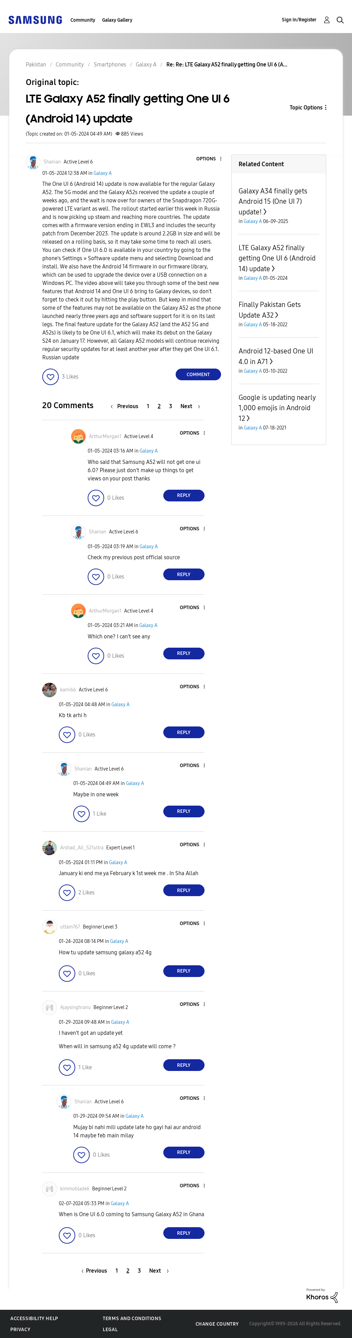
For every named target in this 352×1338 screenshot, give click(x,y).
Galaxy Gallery (117, 20)
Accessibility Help (34, 1318)
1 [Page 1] (148, 406)
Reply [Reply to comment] (183, 495)
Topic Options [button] (306, 107)
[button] (209, 159)
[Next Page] (190, 406)
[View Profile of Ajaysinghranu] (75, 1007)
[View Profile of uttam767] (70, 927)
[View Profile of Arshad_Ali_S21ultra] (81, 848)
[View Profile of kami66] (68, 690)
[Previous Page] (126, 406)
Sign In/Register (299, 20)
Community (82, 20)
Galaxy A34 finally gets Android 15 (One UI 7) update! (273, 201)
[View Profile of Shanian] (52, 162)
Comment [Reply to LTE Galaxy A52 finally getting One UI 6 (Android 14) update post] (198, 375)
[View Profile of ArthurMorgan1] (105, 436)
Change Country (217, 1324)
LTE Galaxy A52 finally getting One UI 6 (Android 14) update (277, 258)
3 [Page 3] (170, 406)
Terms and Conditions (132, 1318)
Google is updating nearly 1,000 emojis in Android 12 (277, 408)
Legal (110, 1329)
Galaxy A (103, 173)
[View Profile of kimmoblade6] (74, 1189)
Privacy (20, 1329)
